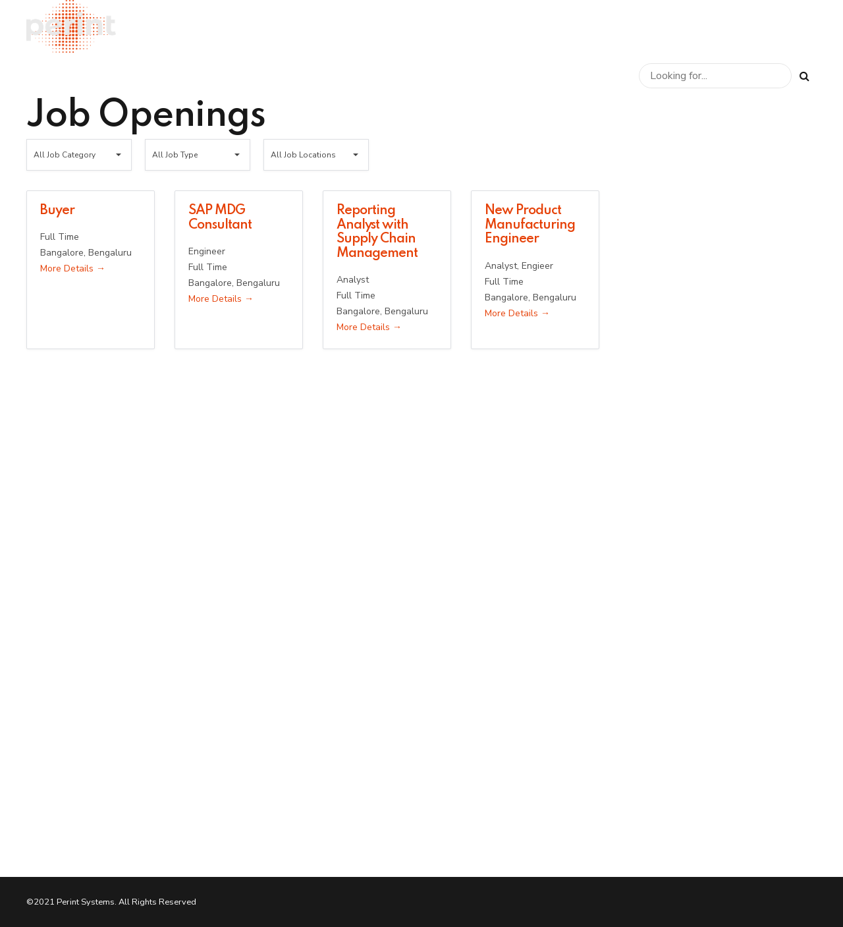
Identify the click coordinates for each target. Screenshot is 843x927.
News (771, 26)
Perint (643, 26)
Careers (707, 26)
